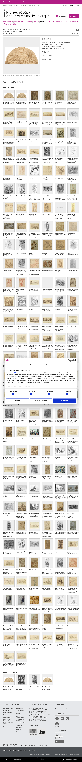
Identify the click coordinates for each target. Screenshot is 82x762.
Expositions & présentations (23, 22)
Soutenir (18, 729)
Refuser (17, 400)
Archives (18, 716)
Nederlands (64, 5)
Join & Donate (63, 16)
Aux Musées (7, 717)
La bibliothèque (20, 710)
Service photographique (20, 714)
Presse (16, 5)
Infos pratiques (8, 22)
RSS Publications (59, 738)
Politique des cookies (74, 754)
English (77, 5)
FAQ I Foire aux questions (8, 709)
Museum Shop (7, 720)
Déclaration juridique (63, 754)
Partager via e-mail (77, 33)
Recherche (7, 24)
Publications (19, 712)
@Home (15, 24)
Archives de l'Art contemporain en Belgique (20, 719)
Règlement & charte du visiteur (8, 723)
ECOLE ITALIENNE (47, 59)
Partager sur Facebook (72, 33)
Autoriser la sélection (41, 400)
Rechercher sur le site (28, 5)
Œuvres (77, 30)
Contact (10, 5)
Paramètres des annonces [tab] (49, 364)
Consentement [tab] (14, 364)
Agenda (36, 22)
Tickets (75, 16)
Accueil (5, 5)
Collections (43, 22)
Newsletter (60, 742)
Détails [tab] (32, 364)
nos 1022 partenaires (17, 372)
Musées (51, 22)
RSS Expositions (59, 736)
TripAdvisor (57, 726)
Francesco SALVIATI (51, 56)
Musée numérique (20, 722)
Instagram (67, 721)
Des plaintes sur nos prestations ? (37, 754)
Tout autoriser (64, 400)
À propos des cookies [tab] (68, 364)
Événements (23, 5)
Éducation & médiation (70, 22)
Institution (59, 22)
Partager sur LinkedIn (75, 33)
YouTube (62, 721)
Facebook (57, 721)
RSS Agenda (58, 734)
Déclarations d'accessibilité (52, 754)
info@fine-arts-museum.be (54, 745)
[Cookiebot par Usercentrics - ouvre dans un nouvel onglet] (69, 360)
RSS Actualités (58, 737)
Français (71, 5)
